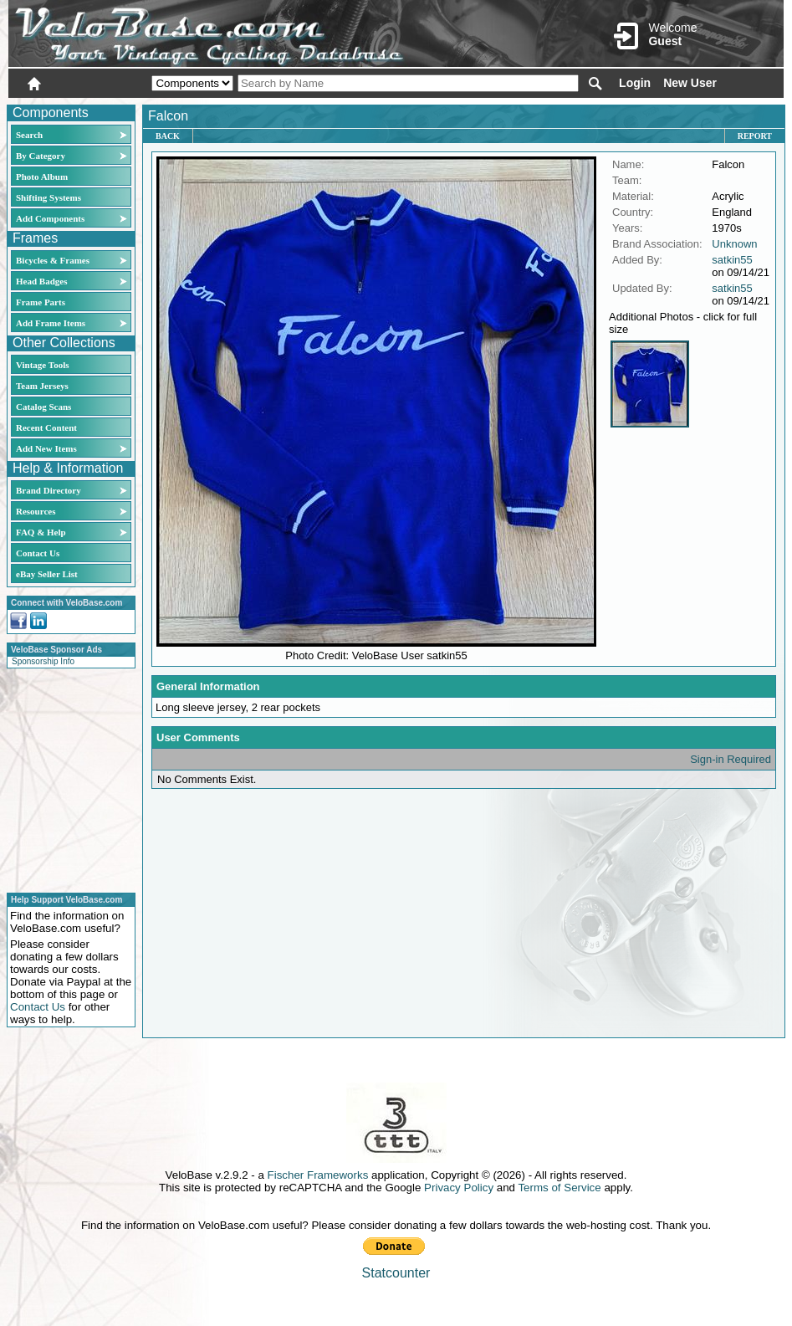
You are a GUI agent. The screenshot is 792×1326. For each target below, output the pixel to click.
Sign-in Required (730, 759)
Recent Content (46, 427)
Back (168, 136)
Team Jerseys (42, 386)
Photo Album (42, 177)
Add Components (50, 218)
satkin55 (732, 259)
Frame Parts (40, 302)
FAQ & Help (41, 532)
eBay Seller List (47, 574)
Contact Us (37, 553)
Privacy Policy (458, 1187)
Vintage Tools (42, 365)
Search (29, 135)
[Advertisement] (66, 778)
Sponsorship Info (43, 661)
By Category (40, 156)
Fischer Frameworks (318, 1175)
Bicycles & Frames (54, 260)
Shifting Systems (48, 197)
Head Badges (41, 281)
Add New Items (46, 448)
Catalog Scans (43, 407)
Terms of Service (559, 1187)
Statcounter (396, 1273)
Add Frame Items (50, 323)
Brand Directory (48, 490)
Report (755, 136)
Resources (35, 511)
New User (690, 83)
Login (635, 83)
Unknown (734, 244)
